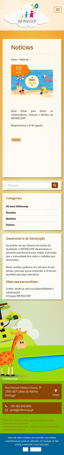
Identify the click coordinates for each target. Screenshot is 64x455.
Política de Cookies (12, 420)
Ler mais (35, 449)
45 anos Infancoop (17, 206)
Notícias (24, 59)
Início (14, 59)
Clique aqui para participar (22, 281)
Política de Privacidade (33, 420)
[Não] (59, 444)
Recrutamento (21, 423)
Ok (25, 449)
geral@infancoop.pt (21, 410)
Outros (10, 224)
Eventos (11, 212)
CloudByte (20, 429)
